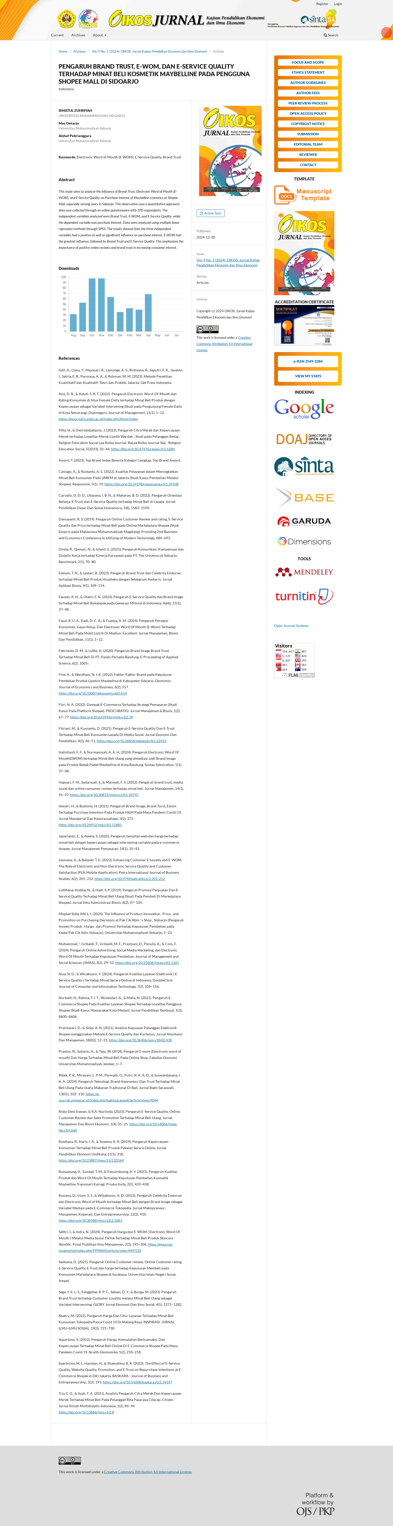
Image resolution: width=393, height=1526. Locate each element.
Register (322, 4)
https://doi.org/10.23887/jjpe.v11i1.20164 (91, 1160)
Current (57, 35)
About (98, 35)
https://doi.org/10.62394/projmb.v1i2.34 (101, 717)
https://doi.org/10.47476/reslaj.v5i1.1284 (143, 449)
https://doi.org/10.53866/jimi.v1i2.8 (86, 1412)
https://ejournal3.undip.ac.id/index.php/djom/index (98, 419)
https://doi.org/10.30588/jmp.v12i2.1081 (90, 1220)
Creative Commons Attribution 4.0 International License (224, 344)
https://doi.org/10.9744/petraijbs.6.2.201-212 (129, 879)
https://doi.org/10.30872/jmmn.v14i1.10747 (104, 795)
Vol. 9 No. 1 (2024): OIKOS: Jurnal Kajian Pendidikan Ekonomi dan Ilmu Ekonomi (149, 51)
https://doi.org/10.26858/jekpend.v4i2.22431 (131, 741)
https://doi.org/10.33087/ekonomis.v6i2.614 (93, 693)
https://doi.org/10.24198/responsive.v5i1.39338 (141, 484)
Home (63, 51)
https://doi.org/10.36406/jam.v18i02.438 (140, 1040)
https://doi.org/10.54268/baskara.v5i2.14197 (137, 1382)
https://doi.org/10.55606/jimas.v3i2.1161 (147, 962)
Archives (78, 35)
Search (331, 35)
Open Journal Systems (291, 625)
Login (338, 4)
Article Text (212, 213)
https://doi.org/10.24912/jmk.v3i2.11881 (90, 825)
